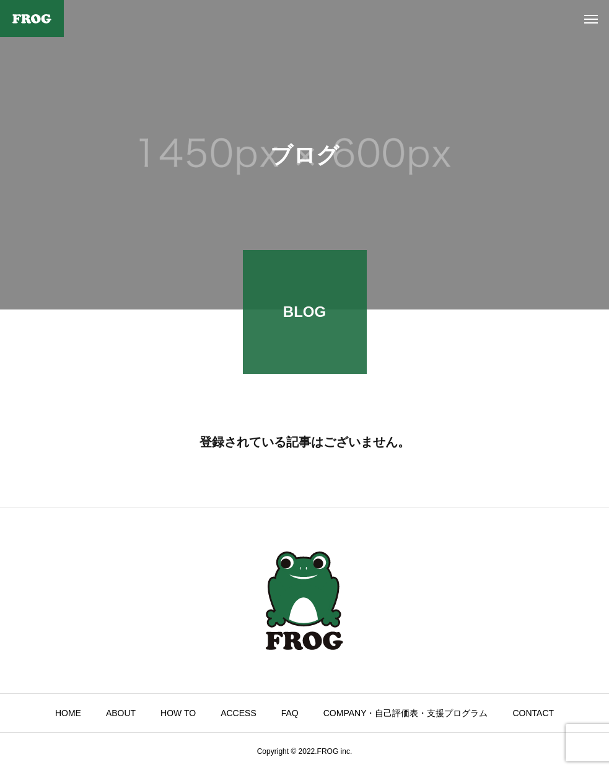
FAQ (290, 713)
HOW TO (178, 713)
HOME (68, 713)
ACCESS (238, 713)
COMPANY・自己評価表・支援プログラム (405, 713)
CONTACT (533, 713)
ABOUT (121, 713)
